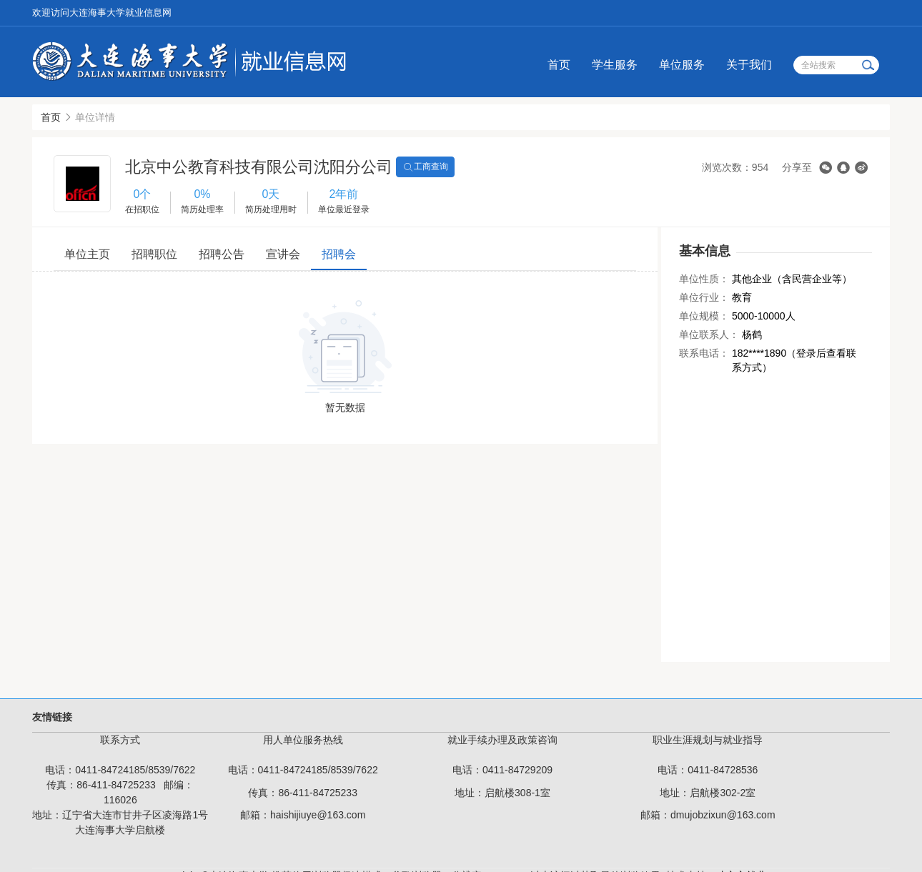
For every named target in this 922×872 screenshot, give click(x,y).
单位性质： (704, 278)
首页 (558, 65)
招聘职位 (154, 254)
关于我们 (749, 65)
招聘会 (339, 254)
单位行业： (704, 297)
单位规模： (704, 316)
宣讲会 (283, 254)
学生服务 (615, 65)
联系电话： (704, 353)
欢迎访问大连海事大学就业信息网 (102, 12)
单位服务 (682, 65)
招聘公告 (221, 254)
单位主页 (87, 254)
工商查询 (425, 167)
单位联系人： (709, 334)
